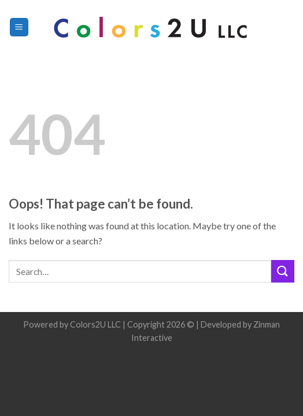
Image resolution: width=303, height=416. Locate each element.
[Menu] (19, 27)
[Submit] (282, 271)
